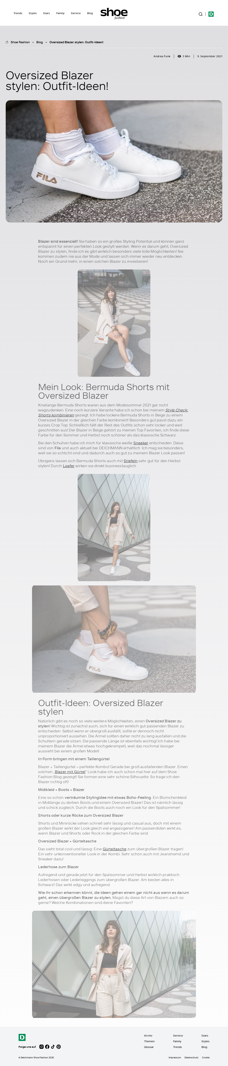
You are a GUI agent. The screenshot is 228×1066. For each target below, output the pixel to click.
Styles (32, 13)
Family (60, 13)
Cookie (205, 1057)
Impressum (175, 1057)
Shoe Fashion (20, 42)
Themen (149, 1041)
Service (75, 13)
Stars (46, 13)
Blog (90, 13)
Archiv (148, 1035)
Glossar (149, 1047)
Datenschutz (191, 1057)
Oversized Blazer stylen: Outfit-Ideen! (76, 42)
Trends (18, 13)
